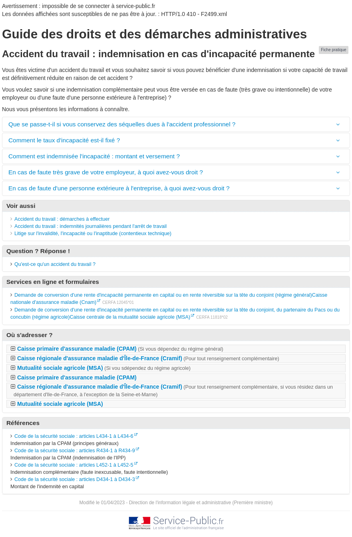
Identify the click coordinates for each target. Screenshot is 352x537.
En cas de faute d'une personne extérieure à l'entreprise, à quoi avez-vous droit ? (118, 188)
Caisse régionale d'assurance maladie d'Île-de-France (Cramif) (148, 358)
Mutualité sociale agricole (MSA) (104, 368)
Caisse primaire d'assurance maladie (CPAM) (120, 348)
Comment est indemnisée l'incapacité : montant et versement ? (94, 156)
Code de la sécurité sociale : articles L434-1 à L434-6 (73, 436)
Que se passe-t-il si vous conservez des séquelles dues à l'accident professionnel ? (121, 124)
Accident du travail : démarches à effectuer (61, 219)
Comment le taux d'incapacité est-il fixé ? (64, 140)
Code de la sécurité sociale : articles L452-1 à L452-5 (73, 465)
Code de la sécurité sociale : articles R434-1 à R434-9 (74, 450)
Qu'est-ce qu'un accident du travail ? (54, 264)
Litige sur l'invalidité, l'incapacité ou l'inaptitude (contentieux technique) (92, 233)
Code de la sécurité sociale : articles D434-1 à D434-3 (74, 479)
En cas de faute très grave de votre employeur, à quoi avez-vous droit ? (105, 172)
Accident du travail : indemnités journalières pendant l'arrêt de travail (90, 226)
